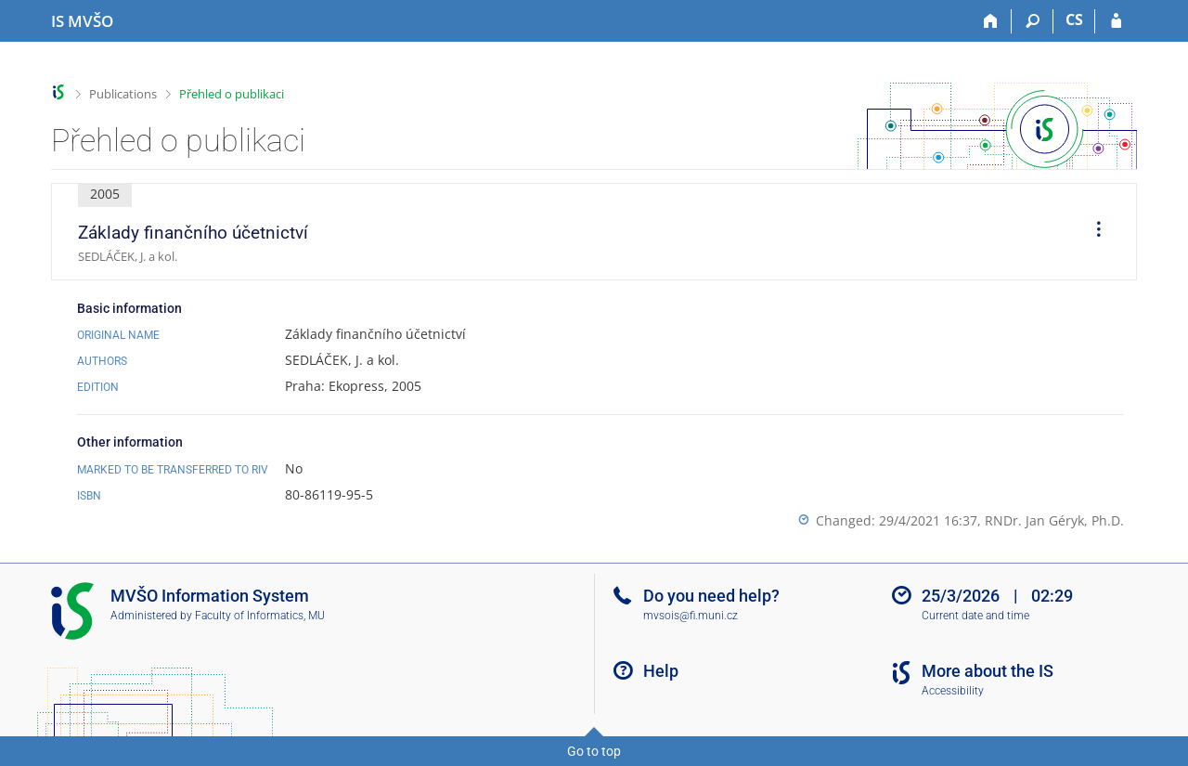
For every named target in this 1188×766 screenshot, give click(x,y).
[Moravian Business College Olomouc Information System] (82, 21)
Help (660, 671)
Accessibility (953, 690)
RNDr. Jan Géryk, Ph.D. (1054, 520)
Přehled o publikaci (231, 93)
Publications (123, 93)
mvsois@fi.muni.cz (690, 615)
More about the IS (987, 671)
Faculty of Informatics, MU (260, 615)
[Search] (1032, 21)
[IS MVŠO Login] (1116, 21)
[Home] (991, 21)
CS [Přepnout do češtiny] (1074, 19)
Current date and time (975, 615)
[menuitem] (1092, 232)
